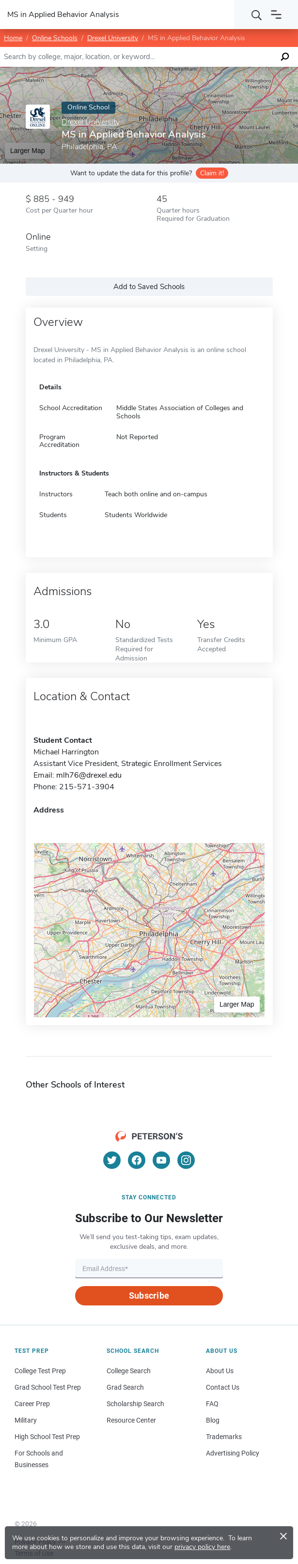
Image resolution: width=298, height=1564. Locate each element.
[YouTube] (161, 1160)
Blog (213, 1420)
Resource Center (131, 1420)
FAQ (212, 1404)
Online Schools (55, 38)
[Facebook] (136, 1160)
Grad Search (125, 1387)
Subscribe (149, 1295)
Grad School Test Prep (48, 1387)
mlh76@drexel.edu (89, 775)
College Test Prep (40, 1371)
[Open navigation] (276, 14)
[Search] (257, 14)
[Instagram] (186, 1160)
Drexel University (112, 38)
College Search (129, 1371)
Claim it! (212, 173)
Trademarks (224, 1437)
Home (13, 38)
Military (26, 1420)
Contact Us (222, 1387)
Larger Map (237, 1004)
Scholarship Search (135, 1404)
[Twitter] (112, 1160)
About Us (220, 1371)
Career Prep (32, 1404)
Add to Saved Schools (149, 286)
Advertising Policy (232, 1453)
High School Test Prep (47, 1437)
